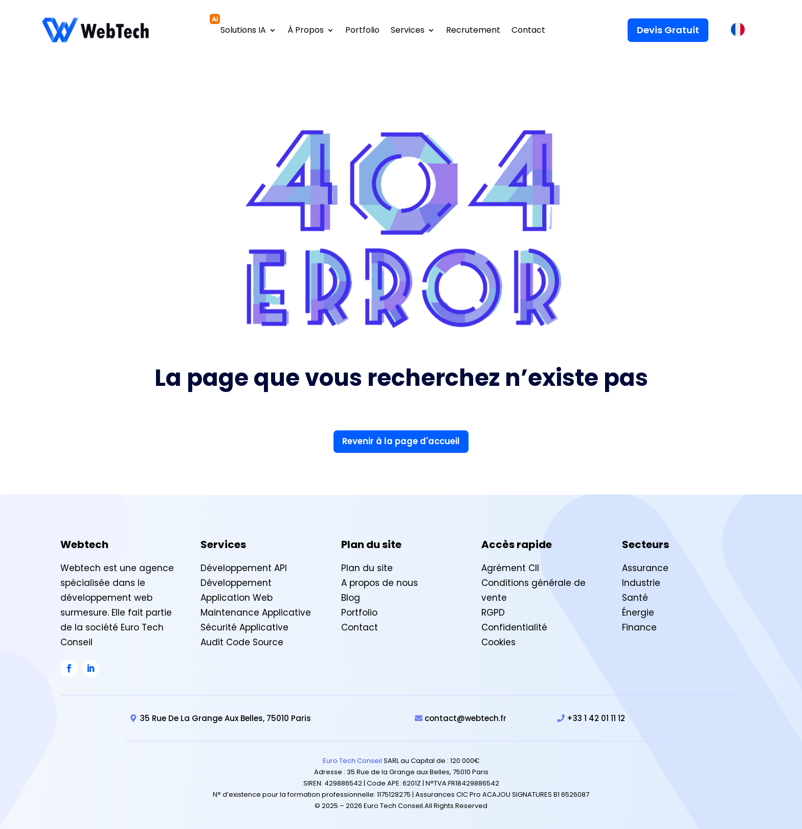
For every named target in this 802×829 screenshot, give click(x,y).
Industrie (641, 582)
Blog (350, 597)
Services (408, 30)
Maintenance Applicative (256, 611)
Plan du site (367, 567)
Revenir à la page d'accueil (401, 439)
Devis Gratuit (668, 29)
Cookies (498, 641)
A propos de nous (379, 582)
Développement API (244, 567)
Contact (528, 30)
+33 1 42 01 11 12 (596, 717)
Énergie (638, 611)
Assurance (645, 567)
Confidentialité (514, 626)
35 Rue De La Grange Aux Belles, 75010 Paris (225, 717)
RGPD (493, 611)
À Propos (305, 30)
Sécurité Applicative (244, 626)
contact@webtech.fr (465, 717)
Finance (639, 626)
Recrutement (473, 30)
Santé (635, 597)
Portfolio (362, 30)
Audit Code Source (242, 641)
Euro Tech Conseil (352, 760)
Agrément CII (510, 567)
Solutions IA (243, 30)
